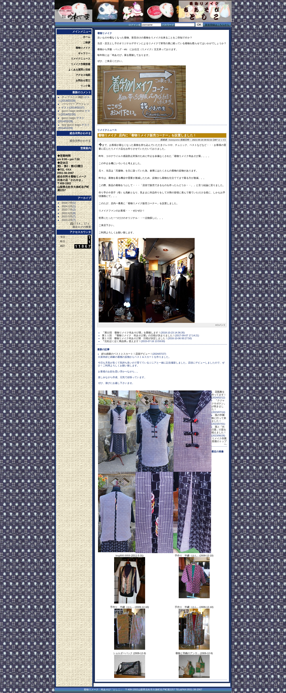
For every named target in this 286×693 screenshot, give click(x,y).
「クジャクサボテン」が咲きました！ (218, 405)
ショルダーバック (122, 653)
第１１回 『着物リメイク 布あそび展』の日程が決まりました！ (138, 335)
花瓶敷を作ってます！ (218, 393)
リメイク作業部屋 (80, 64)
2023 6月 (67, 213)
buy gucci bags (71, 124)
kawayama (174, 140)
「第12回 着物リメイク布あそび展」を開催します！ (131, 332)
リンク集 (85, 85)
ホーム (86, 37)
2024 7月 (67, 202)
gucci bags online (73, 110)
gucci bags (69, 118)
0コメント (220, 325)
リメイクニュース (80, 58)
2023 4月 (67, 220)
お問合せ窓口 (83, 80)
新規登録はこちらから (217, 24)
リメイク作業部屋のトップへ (219, 441)
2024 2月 (67, 206)
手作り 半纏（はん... (187, 555)
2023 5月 (67, 216)
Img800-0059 (122, 555)
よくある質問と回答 (79, 69)
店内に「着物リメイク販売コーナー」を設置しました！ (157, 135)
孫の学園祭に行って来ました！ (218, 418)
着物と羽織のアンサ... (187, 653)
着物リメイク (83, 47)
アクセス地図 (83, 75)
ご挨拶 (86, 42)
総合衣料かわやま (80, 140)
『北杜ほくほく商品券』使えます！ (121, 341)
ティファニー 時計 (73, 97)
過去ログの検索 (81, 226)
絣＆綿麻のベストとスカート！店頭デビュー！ (126, 353)
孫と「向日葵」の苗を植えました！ (218, 429)
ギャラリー (84, 53)
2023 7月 (67, 209)
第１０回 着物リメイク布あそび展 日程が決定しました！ (135, 338)
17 (85, 223)
